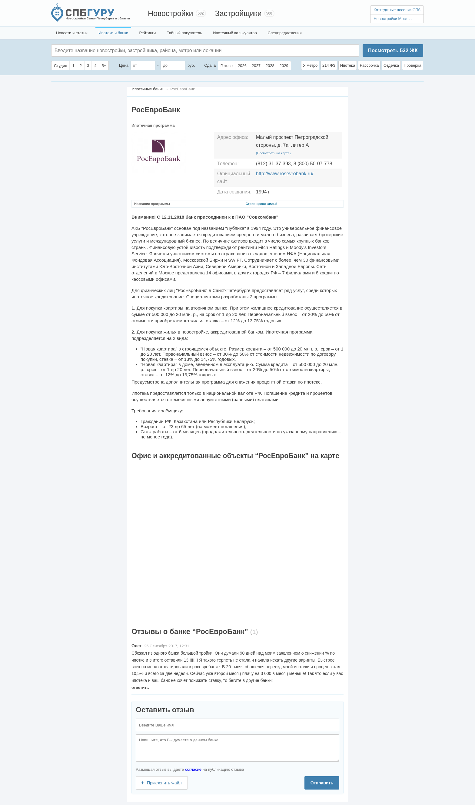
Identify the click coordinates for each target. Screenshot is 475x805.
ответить (140, 687)
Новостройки (170, 13)
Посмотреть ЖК (392, 50)
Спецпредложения (285, 33)
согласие (193, 769)
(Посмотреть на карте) (273, 153)
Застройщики (238, 13)
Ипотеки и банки (113, 33)
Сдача (210, 65)
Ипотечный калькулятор (235, 33)
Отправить (322, 782)
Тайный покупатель (184, 33)
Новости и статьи (72, 33)
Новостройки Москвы (393, 18)
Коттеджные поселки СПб (397, 10)
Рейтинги (147, 33)
